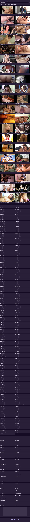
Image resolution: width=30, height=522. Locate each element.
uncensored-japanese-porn (19, 404)
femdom (2, 372)
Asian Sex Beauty (2, 452)
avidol (1, 240)
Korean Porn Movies (3, 498)
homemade (2, 416)
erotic (1, 358)
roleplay (17, 310)
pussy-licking (17, 295)
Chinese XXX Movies (3, 476)
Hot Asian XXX (17, 438)
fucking (2, 382)
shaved (17, 319)
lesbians (17, 226)
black (1, 279)
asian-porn (2, 226)
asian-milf (2, 223)
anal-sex (2, 214)
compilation (2, 319)
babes (2, 243)
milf (16, 243)
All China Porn (2, 445)
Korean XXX (2, 488)
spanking (17, 341)
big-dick (2, 265)
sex (16, 315)
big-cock (2, 264)
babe (1, 242)
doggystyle (2, 351)
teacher (17, 370)
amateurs (2, 211)
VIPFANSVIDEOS (17, 498)
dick (1, 343)
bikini (1, 274)
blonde (2, 283)
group (2, 396)
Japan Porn (16, 478)
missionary (17, 245)
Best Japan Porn (2, 459)
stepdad (17, 351)
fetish (1, 373)
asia (1, 218)
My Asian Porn (2, 502)
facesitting (2, 367)
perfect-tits (17, 277)
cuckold (2, 331)
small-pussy (17, 334)
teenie (17, 375)
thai (16, 382)
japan (2, 425)
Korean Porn (17, 445)
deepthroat (2, 341)
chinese (2, 308)
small (16, 332)
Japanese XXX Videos (3, 464)
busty (1, 298)
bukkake (2, 296)
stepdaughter (17, 353)
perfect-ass (17, 276)
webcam (17, 421)
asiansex (2, 236)
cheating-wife (3, 305)
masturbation (18, 236)
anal (1, 212)
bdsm (1, 250)
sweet (16, 365)
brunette (2, 295)
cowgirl (2, 325)
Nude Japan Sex (17, 481)
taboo (16, 367)
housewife (2, 420)
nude (16, 257)
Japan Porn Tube (17, 450)
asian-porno (2, 228)
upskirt (17, 409)
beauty (1, 253)
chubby (2, 310)
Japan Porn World (17, 454)
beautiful (2, 252)
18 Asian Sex (2, 447)
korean (17, 219)
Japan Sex (16, 505)
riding (17, 308)
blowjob (2, 284)
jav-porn (17, 209)
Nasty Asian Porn (2, 500)
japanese (2, 430)
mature (17, 238)
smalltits (17, 337)
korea (16, 218)
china (1, 307)
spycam (17, 343)
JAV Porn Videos (17, 476)
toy (16, 394)
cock (1, 315)
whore (17, 428)
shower (17, 324)
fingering (2, 375)
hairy (1, 401)
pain (16, 267)
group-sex (2, 397)
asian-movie (2, 224)
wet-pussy (17, 427)
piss (16, 283)
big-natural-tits (3, 267)
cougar (2, 322)
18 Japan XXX (2, 438)
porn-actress (17, 286)
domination (2, 353)
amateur (2, 209)
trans (16, 399)
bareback (2, 245)
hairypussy (2, 404)
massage (17, 231)
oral (16, 259)
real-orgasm (17, 300)
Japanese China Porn (18, 474)
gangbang (2, 385)
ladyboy (17, 221)
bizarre (1, 277)
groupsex (2, 399)
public (16, 291)
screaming (17, 313)
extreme (2, 365)
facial (1, 368)
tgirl (16, 380)
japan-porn (2, 427)
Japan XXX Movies (17, 462)
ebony (1, 355)
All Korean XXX (2, 466)
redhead (17, 303)
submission (17, 360)
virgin (16, 416)
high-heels (2, 415)
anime (1, 216)
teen (16, 372)
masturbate (17, 233)
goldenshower (3, 392)
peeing (16, 274)
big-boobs (2, 260)
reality (17, 301)
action (1, 207)
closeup (2, 313)
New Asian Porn (17, 469)
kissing (16, 216)
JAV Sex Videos (17, 464)
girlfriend (2, 391)
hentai (2, 413)
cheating (2, 303)
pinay (16, 281)
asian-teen (2, 230)
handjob (2, 406)
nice (16, 255)
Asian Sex (16, 500)
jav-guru (17, 207)
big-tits (2, 269)
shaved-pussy (18, 320)
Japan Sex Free (17, 457)
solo (16, 339)
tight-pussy (17, 389)
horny (2, 418)
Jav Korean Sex (17, 471)
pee (16, 272)
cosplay (2, 320)
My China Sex (2, 442)
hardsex (2, 409)
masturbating (17, 235)
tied (16, 387)
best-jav (2, 257)
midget (16, 242)
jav (1, 433)
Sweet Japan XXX (17, 486)
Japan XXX (16, 447)
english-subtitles (3, 356)
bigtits (2, 272)
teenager (17, 373)
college (2, 317)
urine (16, 411)
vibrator (17, 413)
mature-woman (18, 240)
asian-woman (3, 231)
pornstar (17, 288)
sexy (16, 317)
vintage (17, 415)
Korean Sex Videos (2, 486)
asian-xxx (2, 233)
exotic (1, 363)
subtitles (17, 361)
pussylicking (17, 298)
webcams (17, 423)
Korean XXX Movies (3, 493)
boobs (2, 291)
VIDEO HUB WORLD (18, 495)
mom (16, 250)
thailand (17, 384)
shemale (17, 322)
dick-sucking (2, 344)
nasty (16, 252)
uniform (17, 406)
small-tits (17, 336)
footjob (2, 379)
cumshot (2, 334)
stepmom (17, 355)
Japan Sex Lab (17, 459)
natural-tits (17, 253)
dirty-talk (2, 348)
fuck (1, 380)
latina (16, 223)
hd (1, 411)
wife (16, 430)
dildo (1, 346)
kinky (16, 214)
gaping (2, 387)
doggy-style (2, 349)
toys (16, 396)
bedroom (2, 255)
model (16, 248)
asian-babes (2, 221)
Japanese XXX (17, 452)
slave (16, 327)
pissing (17, 284)
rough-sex (17, 312)
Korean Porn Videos (3, 481)
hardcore (2, 408)
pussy (17, 293)
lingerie (17, 230)
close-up (2, 312)
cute (1, 337)
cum (1, 332)
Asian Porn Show (2, 471)
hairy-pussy (2, 403)
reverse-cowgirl (18, 307)
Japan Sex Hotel (2, 450)
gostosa (2, 394)
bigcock (2, 271)
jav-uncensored (18, 211)
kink (16, 212)
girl (1, 389)
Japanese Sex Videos (18, 466)
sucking (17, 363)
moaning (17, 247)
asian (2, 219)
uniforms (17, 408)
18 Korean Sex (2, 469)
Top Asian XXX (17, 488)
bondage (2, 288)
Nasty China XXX (2, 490)
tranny (17, 397)
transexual (17, 401)
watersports (17, 420)
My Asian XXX (2, 440)
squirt (16, 344)
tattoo (17, 368)
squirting (17, 346)
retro (16, 305)
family (2, 370)
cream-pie (2, 327)
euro (1, 360)
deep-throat (2, 339)
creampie (2, 329)
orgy (16, 262)
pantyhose (17, 271)
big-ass (2, 259)
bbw (1, 248)
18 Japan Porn (2, 462)
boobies (2, 289)
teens (16, 377)
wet (16, 425)
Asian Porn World (2, 454)
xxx (16, 432)
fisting (1, 377)
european (2, 361)
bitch (1, 276)
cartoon (2, 301)
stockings (17, 356)
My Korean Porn (2, 505)
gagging (2, 384)
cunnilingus (2, 336)
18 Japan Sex (2, 457)
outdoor (17, 265)
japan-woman (3, 428)
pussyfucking (17, 296)
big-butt (2, 262)
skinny (17, 325)
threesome (17, 385)
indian (1, 421)
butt (1, 300)
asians (2, 235)
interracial (2, 423)
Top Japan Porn (17, 490)
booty (1, 293)
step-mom (17, 348)
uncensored (17, 403)
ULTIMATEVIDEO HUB (18, 493)
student (17, 358)
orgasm (17, 260)
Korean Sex (1, 483)
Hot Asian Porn (2, 495)
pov (16, 289)
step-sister (17, 349)
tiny (16, 391)
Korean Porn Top (17, 442)
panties (17, 269)
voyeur (17, 418)
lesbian (17, 224)
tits (16, 392)
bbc (1, 247)
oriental (17, 264)
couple (2, 324)
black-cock (2, 281)
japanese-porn (3, 432)
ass (1, 238)
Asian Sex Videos (2, 478)
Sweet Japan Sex (2, 474)
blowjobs (2, 286)
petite (16, 279)
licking (17, 228)
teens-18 (17, 379)
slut (16, 331)
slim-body (17, 329)
